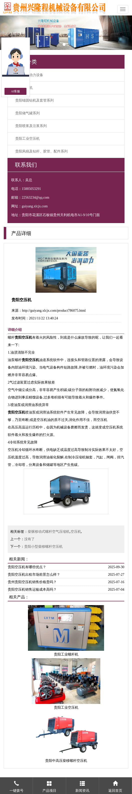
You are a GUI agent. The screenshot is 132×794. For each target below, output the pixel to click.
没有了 (29, 539)
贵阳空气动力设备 (29, 75)
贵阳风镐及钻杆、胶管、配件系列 (41, 151)
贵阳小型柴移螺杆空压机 (43, 546)
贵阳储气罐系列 (27, 113)
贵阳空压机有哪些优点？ (27, 567)
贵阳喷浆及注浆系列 (31, 126)
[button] (10, 32)
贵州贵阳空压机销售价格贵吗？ (32, 582)
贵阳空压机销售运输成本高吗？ (32, 589)
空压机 (76, 531)
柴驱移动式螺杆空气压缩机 (49, 531)
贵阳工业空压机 (27, 138)
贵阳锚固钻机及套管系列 (34, 100)
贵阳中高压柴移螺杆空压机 (66, 761)
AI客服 (15, 91)
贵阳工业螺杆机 (66, 654)
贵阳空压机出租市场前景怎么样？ (34, 574)
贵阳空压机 (24, 88)
